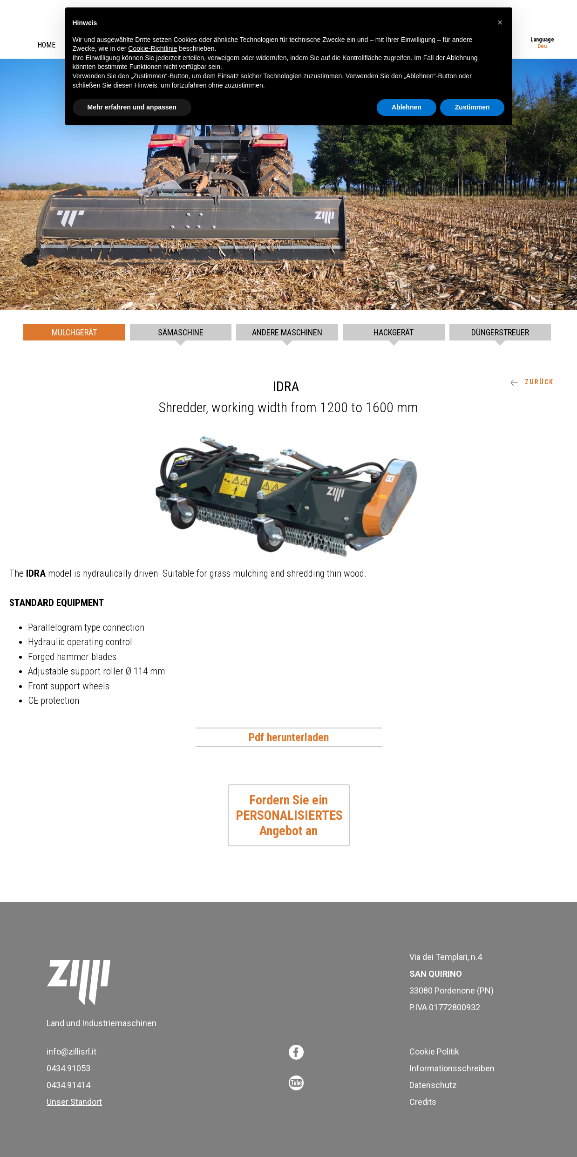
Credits (422, 1102)
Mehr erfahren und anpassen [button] (132, 107)
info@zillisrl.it (71, 1051)
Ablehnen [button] (406, 107)
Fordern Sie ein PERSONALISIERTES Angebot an (289, 815)
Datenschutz (433, 1085)
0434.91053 (68, 1068)
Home (46, 45)
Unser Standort (74, 1102)
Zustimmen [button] (472, 107)
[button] (500, 22)
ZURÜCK (532, 382)
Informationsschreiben (452, 1068)
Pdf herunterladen (289, 737)
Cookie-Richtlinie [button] (152, 48)
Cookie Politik (434, 1051)
